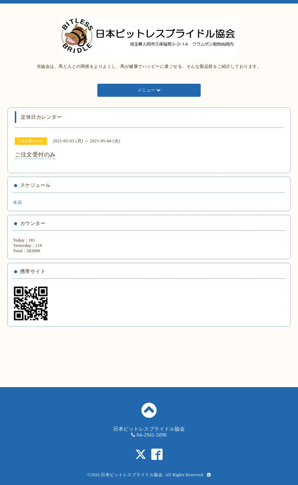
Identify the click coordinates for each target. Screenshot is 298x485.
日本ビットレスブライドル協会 (132, 474)
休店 (17, 202)
